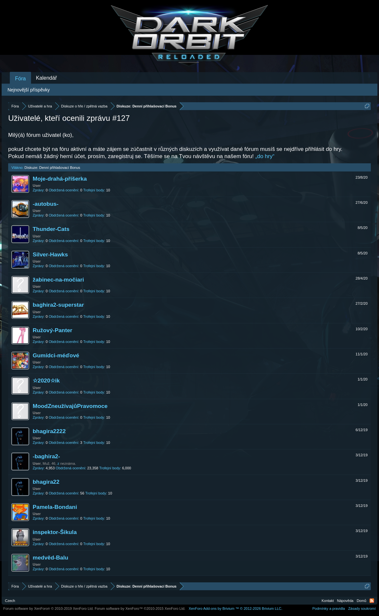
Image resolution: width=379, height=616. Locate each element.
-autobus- (45, 204)
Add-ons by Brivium (235, 608)
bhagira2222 (49, 431)
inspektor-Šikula (55, 532)
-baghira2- (46, 456)
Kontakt (327, 601)
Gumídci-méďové (56, 355)
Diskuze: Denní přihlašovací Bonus (52, 168)
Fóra (20, 78)
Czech (10, 601)
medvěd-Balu (50, 557)
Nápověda (345, 601)
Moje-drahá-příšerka (60, 178)
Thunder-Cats (51, 229)
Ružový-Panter (52, 330)
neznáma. (68, 463)
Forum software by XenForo (48, 608)
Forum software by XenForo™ (140, 608)
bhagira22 (46, 481)
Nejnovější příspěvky (29, 89)
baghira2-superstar (58, 304)
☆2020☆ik (46, 380)
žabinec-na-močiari (58, 279)
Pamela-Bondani (55, 507)
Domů (361, 601)
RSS (372, 600)
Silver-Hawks (50, 254)
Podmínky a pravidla (328, 608)
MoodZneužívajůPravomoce (70, 406)
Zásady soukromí (362, 608)
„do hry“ (264, 156)
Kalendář (46, 78)
